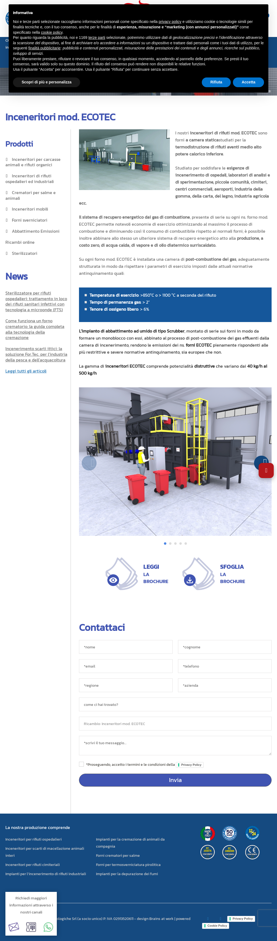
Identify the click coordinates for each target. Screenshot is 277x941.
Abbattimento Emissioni (36, 231)
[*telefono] (225, 666)
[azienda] (225, 685)
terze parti (96, 37)
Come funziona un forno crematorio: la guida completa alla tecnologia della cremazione (34, 329)
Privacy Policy (191, 764)
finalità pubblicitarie (44, 48)
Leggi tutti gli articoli (26, 371)
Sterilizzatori (24, 253)
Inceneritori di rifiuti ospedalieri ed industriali (29, 178)
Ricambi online (20, 242)
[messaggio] (175, 745)
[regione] (126, 685)
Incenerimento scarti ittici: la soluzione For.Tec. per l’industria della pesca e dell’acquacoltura (36, 354)
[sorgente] (175, 704)
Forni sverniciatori (29, 220)
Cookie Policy (217, 925)
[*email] (126, 666)
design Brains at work (155, 919)
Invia (175, 780)
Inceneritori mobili (30, 209)
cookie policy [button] (51, 32)
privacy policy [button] (170, 21)
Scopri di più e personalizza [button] (46, 82)
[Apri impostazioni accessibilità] (266, 470)
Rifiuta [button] (216, 82)
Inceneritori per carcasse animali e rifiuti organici (33, 162)
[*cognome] (225, 647)
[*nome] (126, 647)
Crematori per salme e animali (30, 195)
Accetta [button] (248, 82)
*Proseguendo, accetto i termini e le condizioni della (145, 764)
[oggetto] (175, 723)
